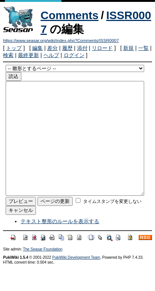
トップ (14, 48)
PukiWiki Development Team (76, 280)
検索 (8, 55)
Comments (69, 15)
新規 (128, 48)
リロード (102, 48)
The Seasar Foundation (42, 272)
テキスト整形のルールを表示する (60, 244)
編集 (37, 48)
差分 (52, 48)
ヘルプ (51, 55)
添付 (82, 48)
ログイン (74, 55)
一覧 (143, 48)
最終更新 (28, 55)
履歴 (67, 48)
